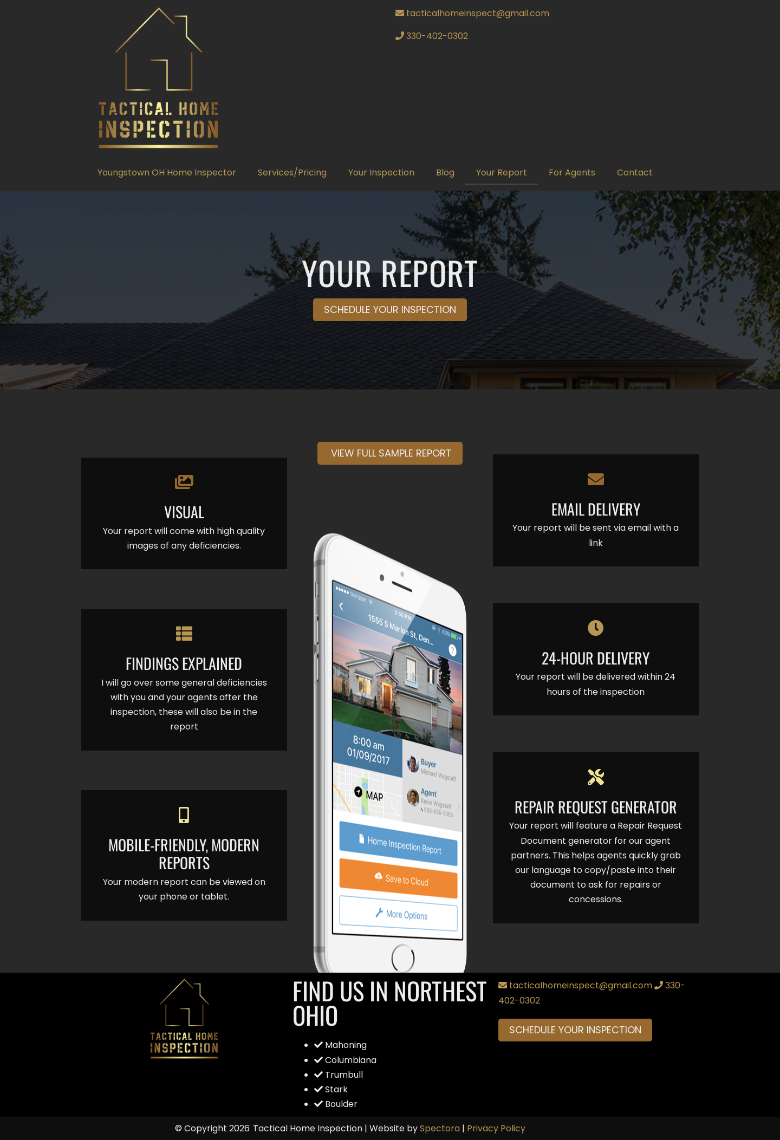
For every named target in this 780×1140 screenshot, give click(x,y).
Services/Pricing (292, 172)
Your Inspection (381, 172)
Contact (635, 172)
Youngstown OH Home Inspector (167, 172)
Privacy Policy (496, 1128)
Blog (445, 172)
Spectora (440, 1128)
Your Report (501, 172)
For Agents (572, 172)
